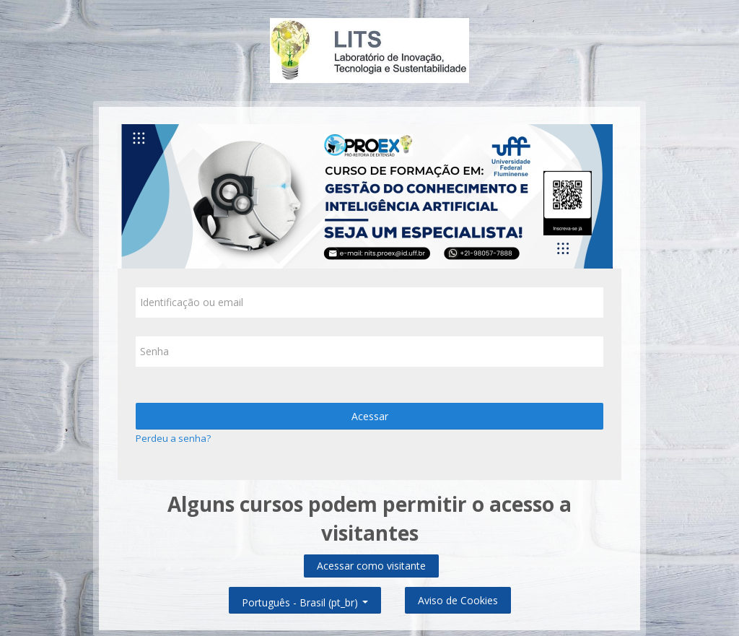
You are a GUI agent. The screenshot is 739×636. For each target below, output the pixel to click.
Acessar (369, 416)
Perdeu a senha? (173, 438)
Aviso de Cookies (458, 600)
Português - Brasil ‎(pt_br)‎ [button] (305, 600)
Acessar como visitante (371, 565)
